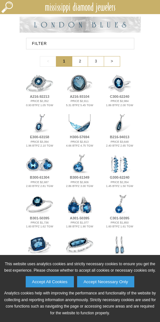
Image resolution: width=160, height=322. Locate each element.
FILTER (39, 43)
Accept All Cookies (49, 281)
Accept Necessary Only (106, 281)
